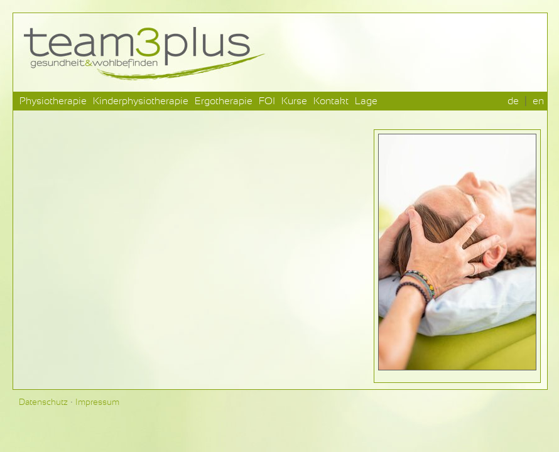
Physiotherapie (53, 101)
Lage (366, 101)
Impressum (97, 402)
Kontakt (331, 101)
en (538, 101)
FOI (267, 101)
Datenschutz (43, 402)
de (513, 101)
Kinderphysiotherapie (140, 101)
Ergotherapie (223, 101)
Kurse (294, 101)
